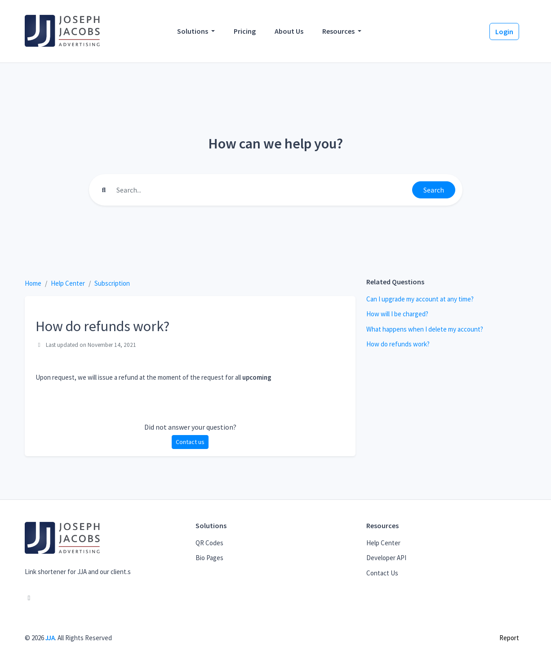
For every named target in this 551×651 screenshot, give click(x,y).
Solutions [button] (193, 31)
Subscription (112, 283)
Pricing (245, 31)
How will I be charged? (397, 314)
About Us (289, 31)
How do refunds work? (398, 344)
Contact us (190, 442)
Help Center (68, 283)
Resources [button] (339, 31)
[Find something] (261, 190)
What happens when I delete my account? (424, 329)
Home (33, 283)
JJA (50, 637)
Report (509, 637)
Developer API (386, 557)
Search (433, 189)
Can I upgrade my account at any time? (420, 299)
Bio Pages (209, 557)
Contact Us (382, 573)
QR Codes (209, 543)
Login (504, 31)
